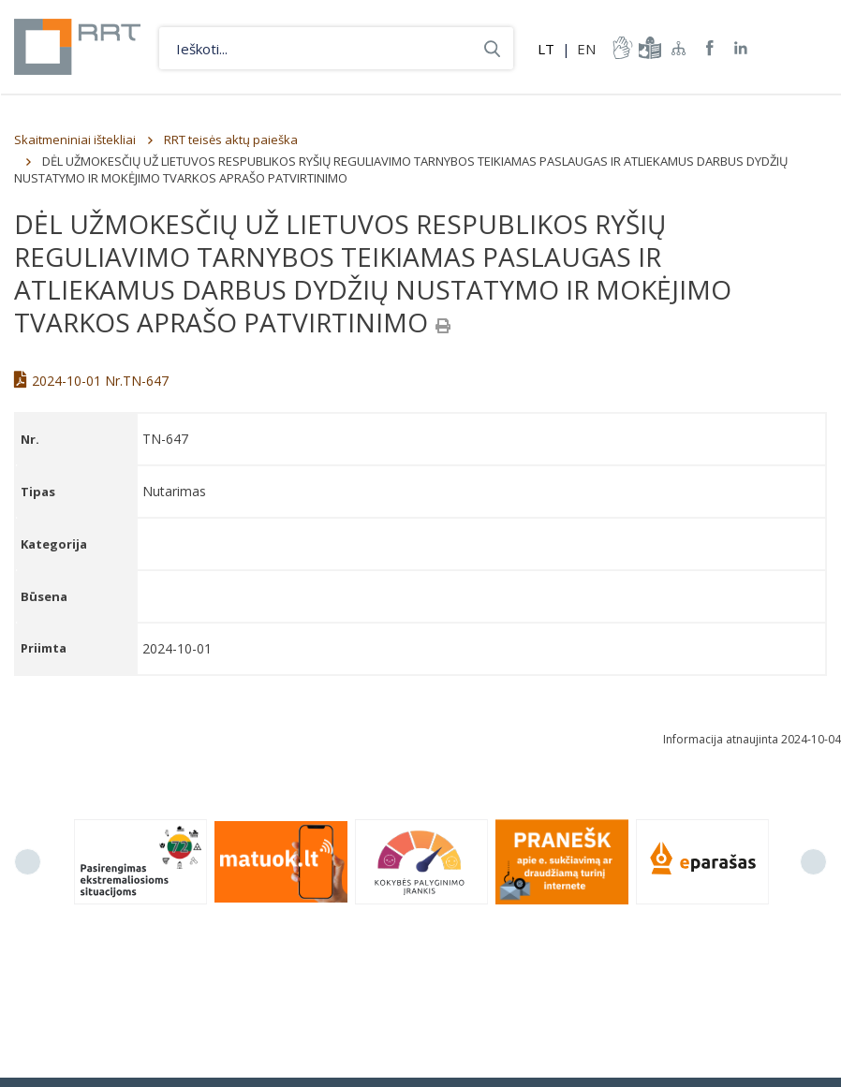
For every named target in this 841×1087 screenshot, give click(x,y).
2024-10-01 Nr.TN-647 (91, 380)
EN (586, 48)
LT (546, 48)
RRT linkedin (741, 48)
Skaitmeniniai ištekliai (75, 139)
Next (813, 861)
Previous (27, 861)
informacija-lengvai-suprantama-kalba (648, 47)
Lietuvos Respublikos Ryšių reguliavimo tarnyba (77, 47)
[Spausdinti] (443, 326)
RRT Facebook (710, 48)
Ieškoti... (492, 48)
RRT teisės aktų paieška (231, 139)
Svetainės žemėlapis (679, 47)
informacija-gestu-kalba (621, 47)
